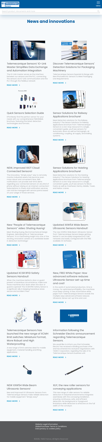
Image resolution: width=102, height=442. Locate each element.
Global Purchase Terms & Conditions (51, 426)
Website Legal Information (46, 424)
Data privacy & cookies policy (48, 428)
